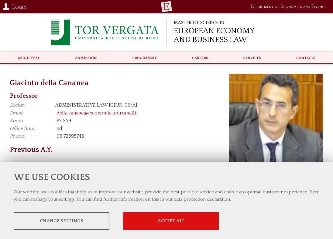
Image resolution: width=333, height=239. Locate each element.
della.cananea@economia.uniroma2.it (97, 113)
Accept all (171, 220)
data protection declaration (202, 199)
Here (314, 192)
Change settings (61, 220)
